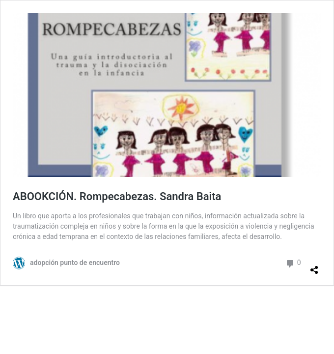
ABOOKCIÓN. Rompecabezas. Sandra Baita (117, 196)
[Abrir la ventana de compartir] (314, 266)
